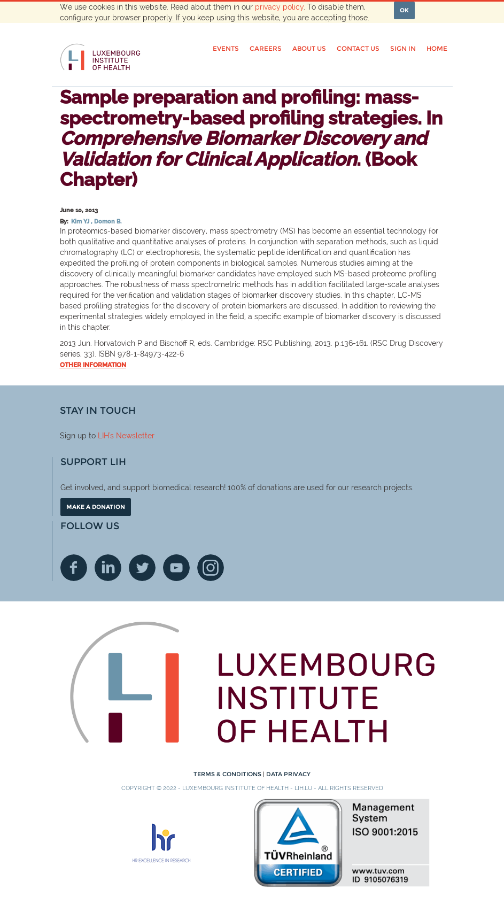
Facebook (73, 567)
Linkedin (108, 567)
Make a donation (95, 507)
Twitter (142, 567)
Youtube (176, 567)
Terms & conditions (228, 774)
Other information (93, 365)
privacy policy (279, 7)
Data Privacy (288, 774)
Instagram (210, 567)
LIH (103, 435)
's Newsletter (131, 435)
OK (404, 10)
